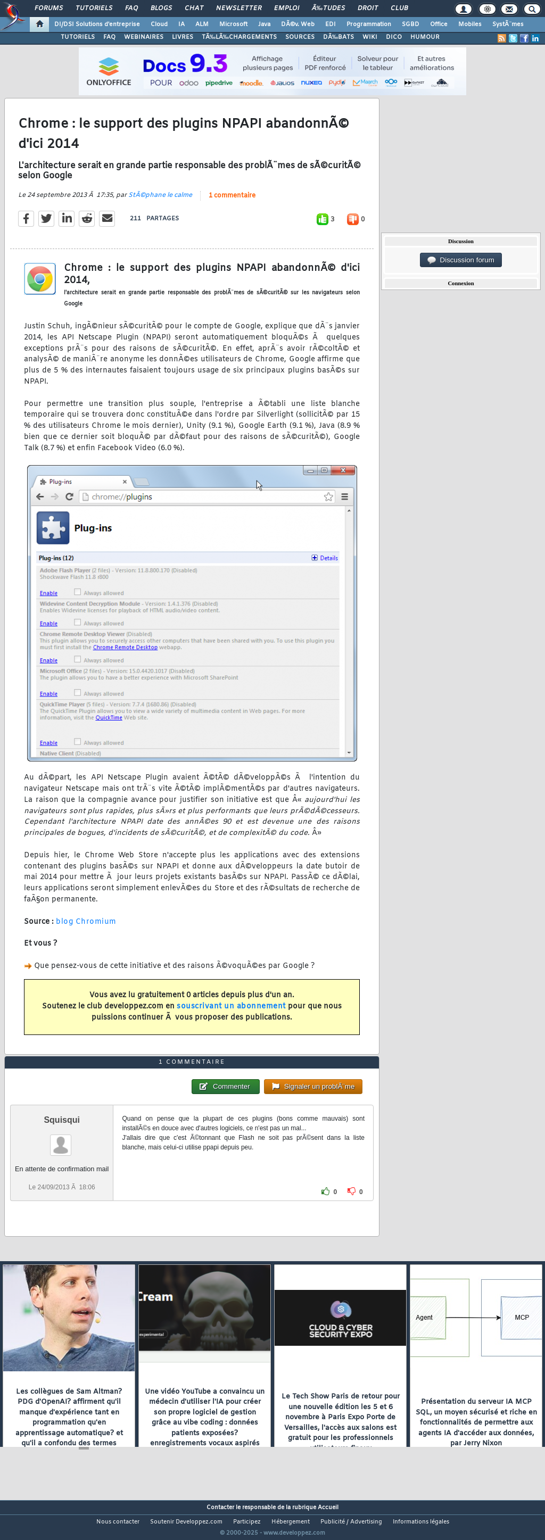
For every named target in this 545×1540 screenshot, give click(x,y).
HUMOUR (425, 37)
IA (181, 24)
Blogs (161, 8)
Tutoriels (94, 8)
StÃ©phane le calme (160, 202)
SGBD (410, 24)
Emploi (286, 8)
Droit (368, 8)
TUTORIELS (78, 37)
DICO (394, 37)
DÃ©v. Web (298, 24)
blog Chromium (86, 928)
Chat (194, 8)
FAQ (131, 8)
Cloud (159, 24)
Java (264, 24)
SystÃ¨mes (508, 24)
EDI (330, 24)
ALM (202, 24)
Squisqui (62, 1140)
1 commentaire (232, 202)
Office (439, 24)
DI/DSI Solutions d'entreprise (97, 24)
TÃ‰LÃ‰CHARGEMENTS (239, 37)
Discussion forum (460, 260)
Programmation (368, 24)
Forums (49, 8)
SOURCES (300, 37)
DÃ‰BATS (338, 37)
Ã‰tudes (328, 8)
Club (399, 8)
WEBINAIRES (143, 37)
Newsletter (238, 8)
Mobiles (470, 24)
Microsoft (233, 24)
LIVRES (182, 37)
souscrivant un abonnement (231, 1013)
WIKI (369, 37)
